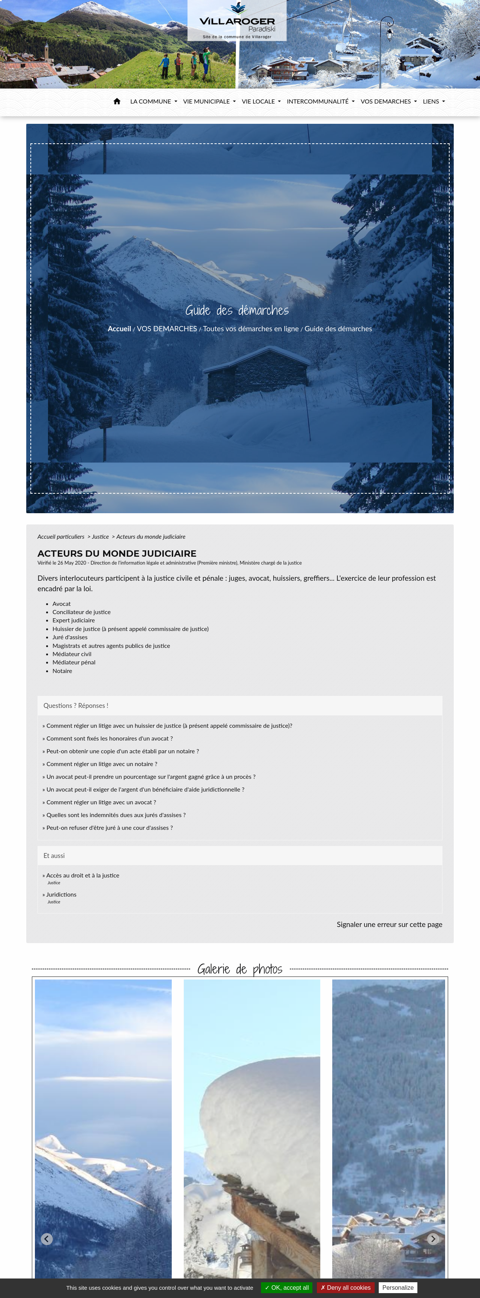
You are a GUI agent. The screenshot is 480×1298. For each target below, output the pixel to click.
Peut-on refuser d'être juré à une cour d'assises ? (109, 827)
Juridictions (61, 894)
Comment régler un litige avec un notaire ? (102, 763)
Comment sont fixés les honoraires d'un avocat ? (109, 738)
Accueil (119, 328)
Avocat (61, 603)
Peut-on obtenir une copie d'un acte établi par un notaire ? (122, 750)
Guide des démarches (338, 328)
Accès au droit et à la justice (82, 875)
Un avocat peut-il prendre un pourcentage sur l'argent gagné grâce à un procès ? (151, 776)
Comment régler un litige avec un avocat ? (101, 801)
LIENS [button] (432, 101)
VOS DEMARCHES (167, 328)
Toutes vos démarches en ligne (251, 328)
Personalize (398, 1287)
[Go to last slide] (47, 1239)
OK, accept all (287, 1287)
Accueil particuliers (62, 536)
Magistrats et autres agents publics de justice (111, 645)
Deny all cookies (346, 1287)
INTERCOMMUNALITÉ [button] (318, 101)
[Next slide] (433, 1239)
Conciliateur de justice (81, 611)
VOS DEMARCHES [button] (386, 101)
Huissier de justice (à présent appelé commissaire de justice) (130, 628)
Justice (101, 536)
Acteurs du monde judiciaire (150, 536)
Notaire (62, 670)
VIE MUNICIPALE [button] (207, 101)
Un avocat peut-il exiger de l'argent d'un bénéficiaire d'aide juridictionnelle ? (145, 789)
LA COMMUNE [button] (151, 101)
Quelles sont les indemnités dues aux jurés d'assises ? (116, 814)
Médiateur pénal (73, 662)
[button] (117, 102)
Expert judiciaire (73, 619)
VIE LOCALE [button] (259, 101)
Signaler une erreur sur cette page (389, 924)
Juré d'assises (69, 636)
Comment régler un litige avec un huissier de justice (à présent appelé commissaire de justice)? (169, 725)
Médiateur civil (72, 653)
